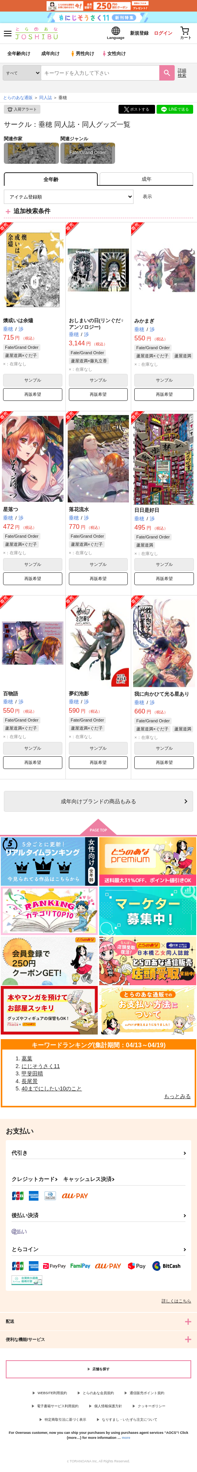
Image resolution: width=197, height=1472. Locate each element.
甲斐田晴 (32, 1076)
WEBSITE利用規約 (52, 1395)
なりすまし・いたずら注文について (129, 1421)
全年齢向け (19, 56)
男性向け (83, 56)
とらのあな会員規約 (98, 1395)
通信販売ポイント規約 (147, 1395)
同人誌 (45, 100)
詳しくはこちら (176, 1302)
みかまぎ (144, 323)
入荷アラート (22, 112)
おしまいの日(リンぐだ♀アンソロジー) (96, 326)
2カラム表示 (174, 199)
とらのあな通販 (18, 100)
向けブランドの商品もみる (98, 803)
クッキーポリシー (151, 1408)
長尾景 (30, 1083)
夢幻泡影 (79, 695)
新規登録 (133, 34)
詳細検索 (182, 75)
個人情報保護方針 (108, 1408)
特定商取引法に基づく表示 (65, 1421)
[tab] (146, 181)
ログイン (159, 34)
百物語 (10, 695)
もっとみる (177, 1098)
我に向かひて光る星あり (161, 696)
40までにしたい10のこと (52, 1091)
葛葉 (27, 1061)
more (126, 1440)
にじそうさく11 (41, 1068)
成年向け (51, 56)
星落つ (10, 512)
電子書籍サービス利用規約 (57, 1408)
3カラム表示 (161, 199)
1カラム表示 (187, 199)
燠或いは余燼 (18, 322)
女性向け (116, 56)
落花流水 (79, 512)
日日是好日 (146, 512)
